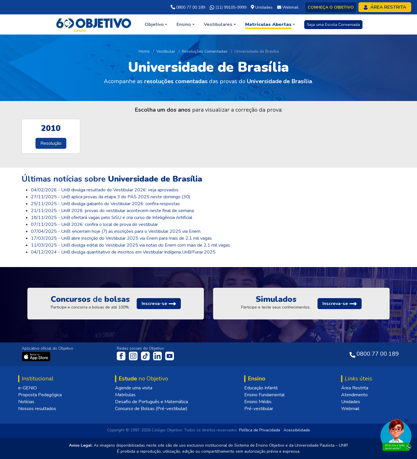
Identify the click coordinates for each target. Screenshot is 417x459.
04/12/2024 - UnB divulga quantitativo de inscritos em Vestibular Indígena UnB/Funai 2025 (123, 252)
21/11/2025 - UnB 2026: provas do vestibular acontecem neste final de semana (112, 210)
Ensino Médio (257, 402)
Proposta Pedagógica (40, 395)
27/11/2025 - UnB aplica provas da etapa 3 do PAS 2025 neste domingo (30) (110, 197)
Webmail (350, 408)
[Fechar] (406, 420)
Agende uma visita (133, 388)
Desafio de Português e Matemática (151, 402)
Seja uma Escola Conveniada (333, 24)
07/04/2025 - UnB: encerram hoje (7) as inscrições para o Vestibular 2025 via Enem (115, 231)
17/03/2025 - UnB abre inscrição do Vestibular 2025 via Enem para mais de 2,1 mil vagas (121, 238)
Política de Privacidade (259, 430)
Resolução (50, 143)
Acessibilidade (296, 430)
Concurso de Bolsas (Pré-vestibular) (151, 408)
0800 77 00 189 (188, 7)
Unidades (350, 402)
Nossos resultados (37, 408)
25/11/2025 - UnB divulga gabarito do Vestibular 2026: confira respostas (105, 204)
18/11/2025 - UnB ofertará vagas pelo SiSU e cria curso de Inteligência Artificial (111, 217)
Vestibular (165, 51)
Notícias (26, 402)
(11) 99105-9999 (228, 7)
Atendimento (354, 395)
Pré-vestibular (258, 408)
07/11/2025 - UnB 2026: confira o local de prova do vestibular (94, 224)
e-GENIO (27, 388)
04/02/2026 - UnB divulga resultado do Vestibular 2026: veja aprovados (105, 190)
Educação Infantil (261, 388)
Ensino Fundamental (264, 395)
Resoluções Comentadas (205, 51)
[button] (156, 24)
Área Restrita (354, 388)
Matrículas (125, 395)
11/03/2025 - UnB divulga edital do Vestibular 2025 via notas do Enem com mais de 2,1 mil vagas (130, 245)
